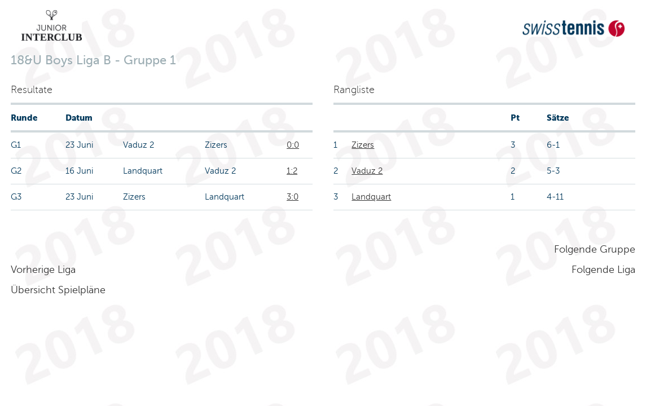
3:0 (292, 196)
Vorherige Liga (43, 269)
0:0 (293, 144)
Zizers (362, 144)
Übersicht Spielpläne (58, 289)
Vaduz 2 (367, 170)
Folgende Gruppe (594, 249)
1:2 (292, 170)
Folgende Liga (603, 269)
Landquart (371, 196)
